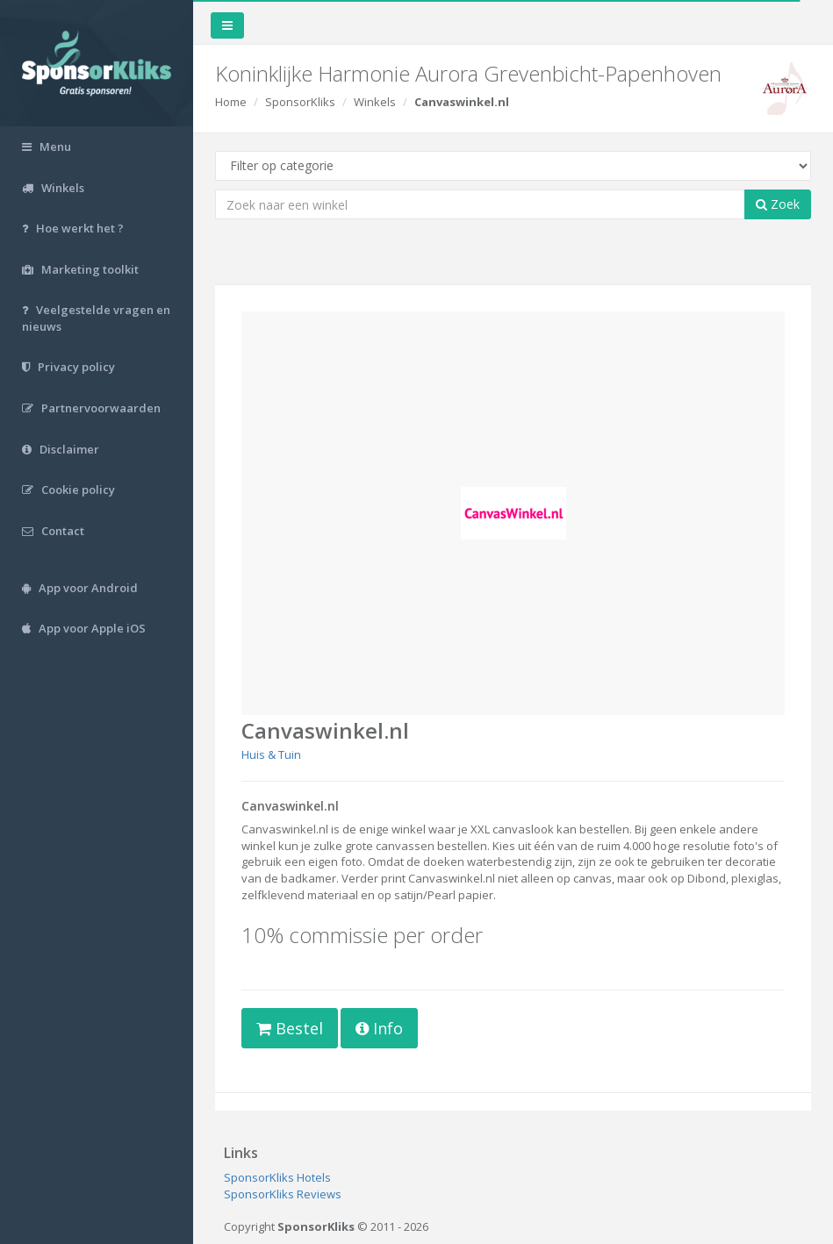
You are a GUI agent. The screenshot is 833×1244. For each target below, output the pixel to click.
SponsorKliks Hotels (277, 1177)
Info (379, 1028)
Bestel (289, 1028)
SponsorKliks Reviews (282, 1194)
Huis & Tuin (271, 754)
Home (231, 102)
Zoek (778, 204)
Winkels (375, 102)
